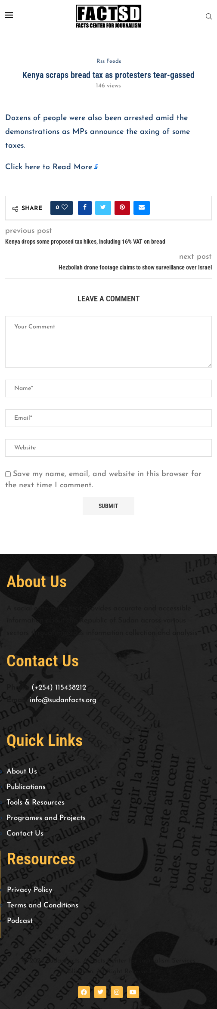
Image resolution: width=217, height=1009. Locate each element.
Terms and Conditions (42, 905)
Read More (72, 167)
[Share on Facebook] (85, 208)
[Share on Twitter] (103, 208)
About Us (21, 771)
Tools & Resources (35, 802)
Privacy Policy (30, 890)
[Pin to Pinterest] (122, 208)
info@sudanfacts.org (63, 700)
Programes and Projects (46, 818)
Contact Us (24, 833)
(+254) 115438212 (58, 687)
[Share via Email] (141, 208)
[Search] (209, 16)
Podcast (20, 921)
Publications (26, 787)
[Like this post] (65, 208)
